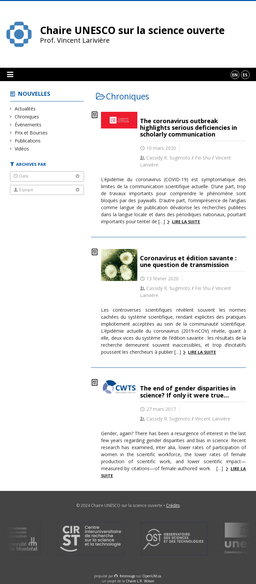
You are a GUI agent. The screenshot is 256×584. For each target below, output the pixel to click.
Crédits (173, 505)
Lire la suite (186, 222)
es (245, 75)
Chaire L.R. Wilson (140, 581)
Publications (28, 140)
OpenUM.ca (151, 576)
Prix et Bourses (31, 132)
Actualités (25, 108)
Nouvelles (34, 93)
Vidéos (22, 148)
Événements (28, 124)
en (235, 75)
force (127, 576)
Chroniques (27, 116)
